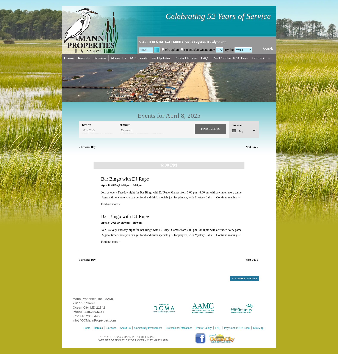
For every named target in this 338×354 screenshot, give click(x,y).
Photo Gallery (185, 58)
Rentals (84, 58)
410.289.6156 (94, 312)
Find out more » (110, 204)
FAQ (204, 58)
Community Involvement (148, 327)
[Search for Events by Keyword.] (141, 130)
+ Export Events (244, 278)
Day (237, 131)
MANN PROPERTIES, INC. (139, 337)
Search (268, 49)
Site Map (258, 327)
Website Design (110, 340)
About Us (118, 58)
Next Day (252, 146)
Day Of (86, 125)
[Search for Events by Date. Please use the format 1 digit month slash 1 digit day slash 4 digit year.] (97, 130)
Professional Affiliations (179, 327)
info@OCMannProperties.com (94, 320)
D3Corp (131, 340)
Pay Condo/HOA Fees (230, 58)
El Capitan (170, 49)
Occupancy (207, 49)
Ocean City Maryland (152, 340)
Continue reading (228, 197)
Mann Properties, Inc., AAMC (93, 299)
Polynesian (190, 49)
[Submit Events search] (210, 129)
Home (69, 58)
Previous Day (87, 146)
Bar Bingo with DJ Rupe (125, 179)
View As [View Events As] (237, 125)
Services (100, 58)
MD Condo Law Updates (150, 58)
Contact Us (261, 58)
